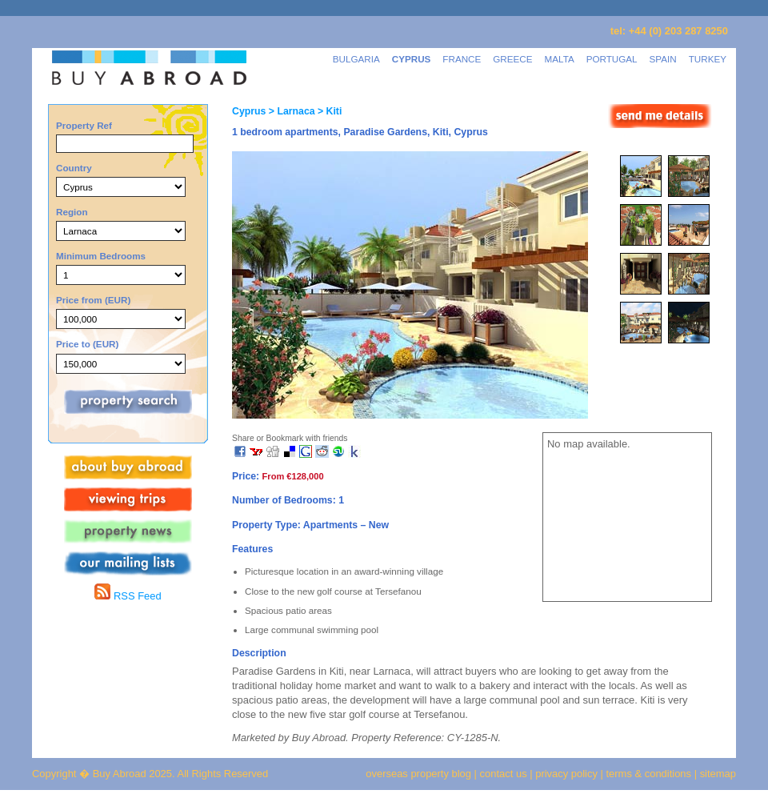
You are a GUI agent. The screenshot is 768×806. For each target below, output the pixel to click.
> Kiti (328, 111)
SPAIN (663, 59)
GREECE (512, 59)
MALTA (559, 59)
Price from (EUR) (93, 300)
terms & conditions (650, 774)
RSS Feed (127, 596)
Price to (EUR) (87, 344)
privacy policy (566, 774)
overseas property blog (418, 774)
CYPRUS (411, 59)
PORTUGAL (612, 59)
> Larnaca (290, 111)
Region (72, 212)
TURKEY (707, 59)
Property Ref (84, 125)
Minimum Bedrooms (101, 256)
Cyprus (249, 111)
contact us (503, 774)
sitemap (716, 774)
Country (74, 167)
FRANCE (461, 59)
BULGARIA (356, 59)
